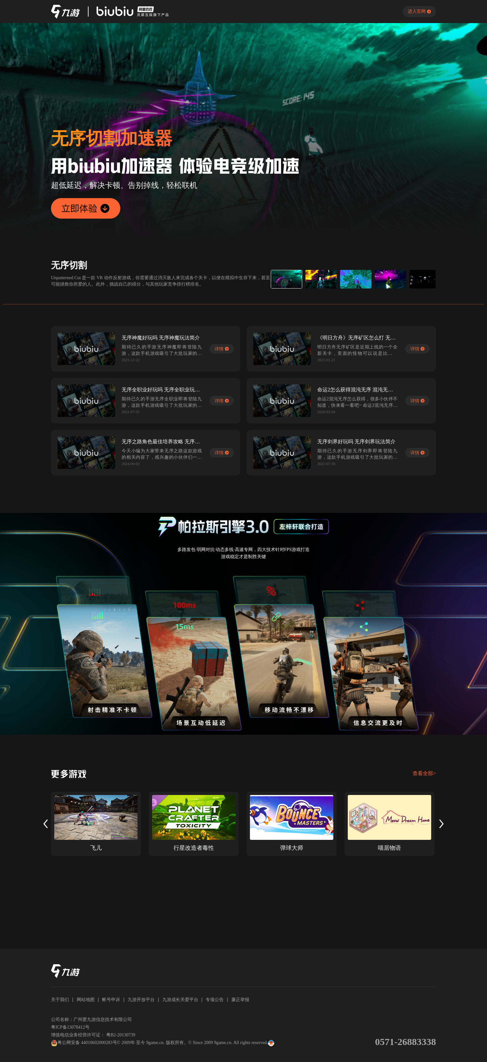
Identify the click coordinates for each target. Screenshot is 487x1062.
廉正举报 (240, 999)
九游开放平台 (141, 999)
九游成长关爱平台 (180, 999)
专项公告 (215, 999)
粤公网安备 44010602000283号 (84, 1043)
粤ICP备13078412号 (70, 1027)
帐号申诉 (111, 999)
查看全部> (424, 773)
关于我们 (60, 999)
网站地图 (86, 999)
